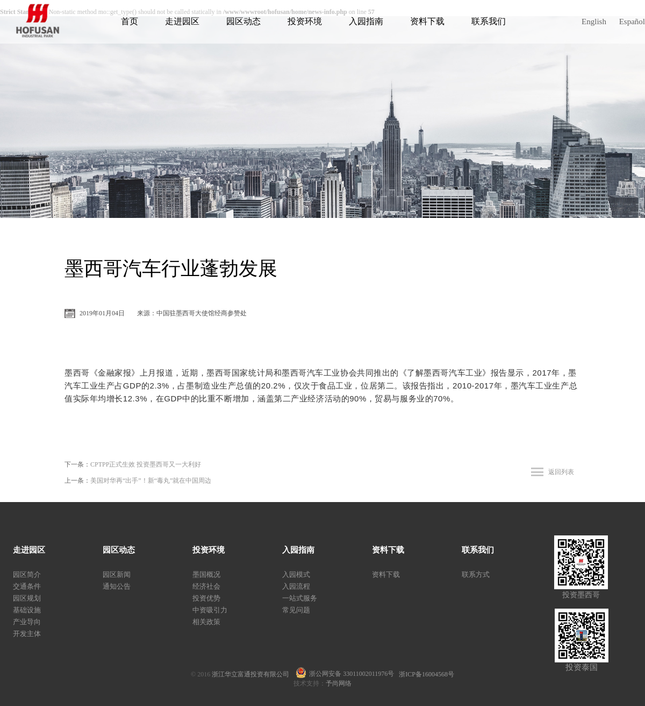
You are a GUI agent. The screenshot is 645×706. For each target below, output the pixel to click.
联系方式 (476, 574)
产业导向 (27, 622)
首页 (129, 21)
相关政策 (206, 622)
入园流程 (296, 586)
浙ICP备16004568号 (426, 674)
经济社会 (206, 586)
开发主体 (27, 634)
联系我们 (488, 21)
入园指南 (366, 21)
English (594, 21)
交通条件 (27, 586)
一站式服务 (299, 598)
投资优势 (206, 598)
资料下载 (427, 21)
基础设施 (27, 610)
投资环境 (305, 21)
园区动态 (243, 21)
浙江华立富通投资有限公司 (254, 674)
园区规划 (27, 598)
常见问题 (296, 610)
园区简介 (27, 574)
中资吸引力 (209, 610)
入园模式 (296, 574)
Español (632, 21)
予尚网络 (339, 683)
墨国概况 (206, 574)
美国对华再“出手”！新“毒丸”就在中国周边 (150, 480)
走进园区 (182, 21)
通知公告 (117, 586)
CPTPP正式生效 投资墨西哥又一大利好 (145, 464)
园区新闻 (117, 574)
